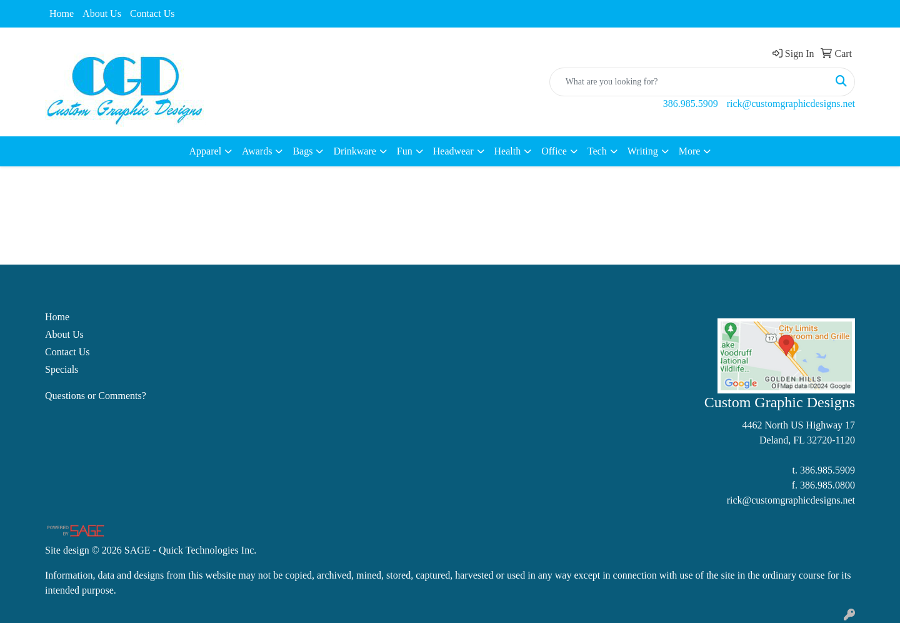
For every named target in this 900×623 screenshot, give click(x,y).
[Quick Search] (689, 82)
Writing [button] (643, 151)
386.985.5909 (690, 103)
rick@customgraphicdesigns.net (791, 103)
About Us (101, 13)
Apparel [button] (205, 151)
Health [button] (507, 151)
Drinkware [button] (354, 151)
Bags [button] (302, 151)
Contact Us (152, 13)
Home (61, 13)
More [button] (690, 151)
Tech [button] (597, 151)
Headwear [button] (453, 151)
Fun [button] (404, 151)
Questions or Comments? (95, 395)
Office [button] (554, 151)
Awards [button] (257, 151)
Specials (61, 369)
